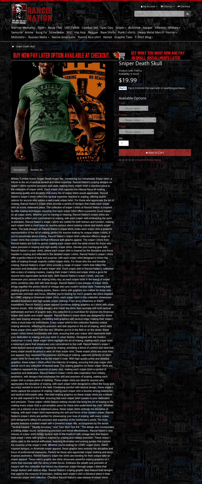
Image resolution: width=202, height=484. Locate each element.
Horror (171, 32)
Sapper (147, 27)
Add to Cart (155, 152)
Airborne (134, 27)
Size (123, 103)
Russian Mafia (38, 37)
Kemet (107, 37)
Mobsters (18, 37)
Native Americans (63, 37)
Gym (42, 27)
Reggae (93, 32)
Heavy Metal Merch (151, 32)
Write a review (153, 159)
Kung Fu (41, 32)
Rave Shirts (108, 32)
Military (174, 27)
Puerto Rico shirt (89, 37)
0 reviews (139, 159)
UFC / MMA (71, 27)
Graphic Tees (123, 37)
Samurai (16, 32)
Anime (29, 32)
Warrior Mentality (23, 27)
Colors (124, 114)
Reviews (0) (36, 169)
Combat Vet (90, 27)
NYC (69, 32)
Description (19, 169)
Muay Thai (55, 27)
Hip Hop (80, 32)
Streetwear (56, 32)
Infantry (160, 27)
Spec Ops (106, 27)
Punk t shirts (126, 32)
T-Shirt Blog (144, 37)
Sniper (121, 27)
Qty (120, 138)
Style (123, 126)
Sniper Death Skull (25, 46)
